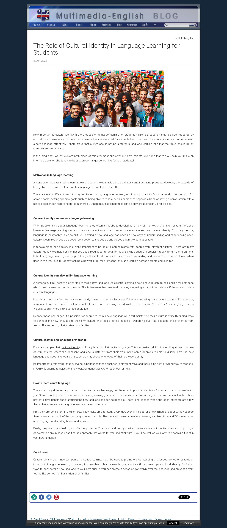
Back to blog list (184, 38)
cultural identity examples (48, 251)
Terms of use (145, 519)
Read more (188, 523)
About (168, 519)
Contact (158, 519)
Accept (173, 523)
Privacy (132, 519)
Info (123, 519)
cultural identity (71, 347)
